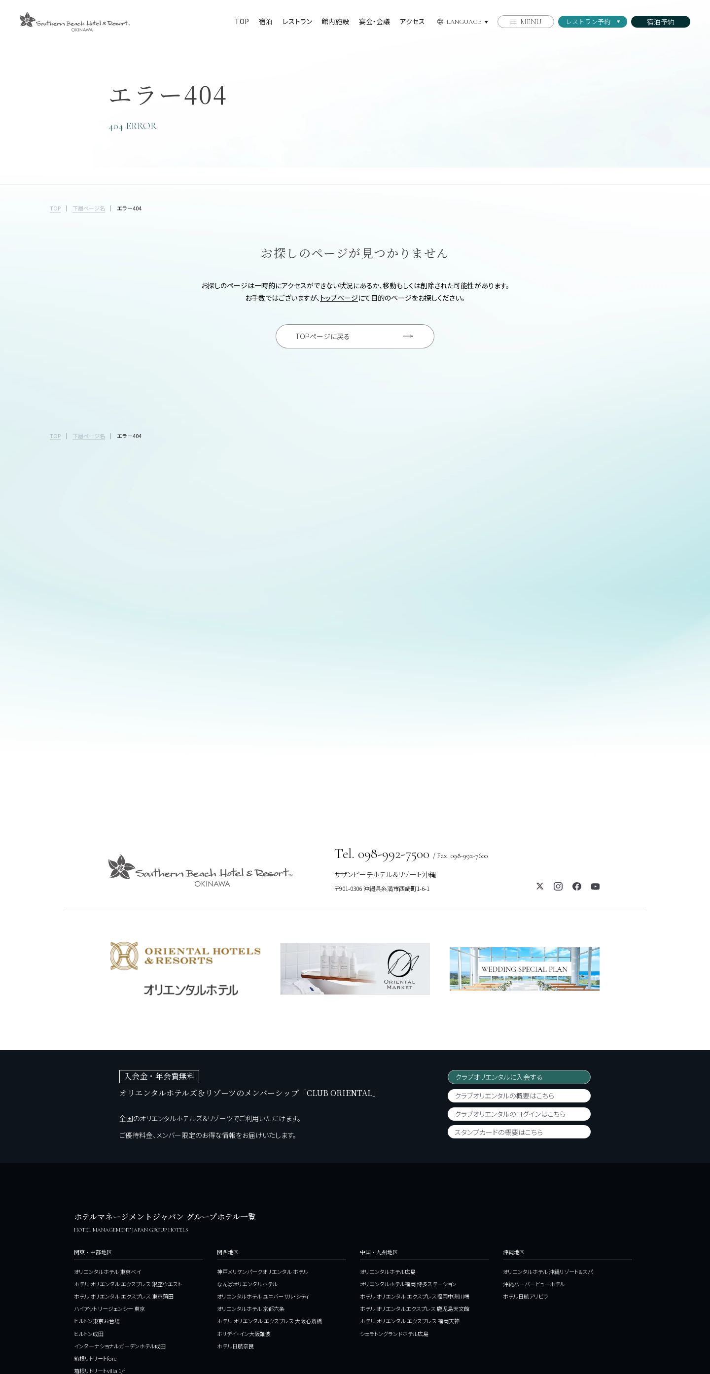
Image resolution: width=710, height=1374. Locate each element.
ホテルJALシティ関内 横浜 (104, 1279)
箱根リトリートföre (95, 1255)
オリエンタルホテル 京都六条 (250, 1205)
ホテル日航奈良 (235, 1242)
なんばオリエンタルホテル (247, 1180)
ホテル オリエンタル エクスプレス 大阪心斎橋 (269, 1217)
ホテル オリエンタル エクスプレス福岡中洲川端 (414, 1193)
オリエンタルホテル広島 (388, 1168)
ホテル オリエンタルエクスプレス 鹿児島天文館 (414, 1205)
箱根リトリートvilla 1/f (99, 1267)
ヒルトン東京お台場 (97, 1217)
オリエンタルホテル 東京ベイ (107, 1168)
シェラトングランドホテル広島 (394, 1230)
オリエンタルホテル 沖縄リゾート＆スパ (548, 1168)
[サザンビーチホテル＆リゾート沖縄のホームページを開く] (75, 18)
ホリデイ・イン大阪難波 (244, 1230)
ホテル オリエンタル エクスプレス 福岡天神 (410, 1217)
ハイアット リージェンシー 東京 (109, 1205)
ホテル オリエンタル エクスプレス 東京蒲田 (124, 1193)
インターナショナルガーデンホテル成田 (120, 1242)
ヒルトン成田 (89, 1230)
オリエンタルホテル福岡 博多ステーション (408, 1180)
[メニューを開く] (525, 21)
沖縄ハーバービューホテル (534, 1180)
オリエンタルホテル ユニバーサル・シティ (263, 1193)
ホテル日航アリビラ (525, 1193)
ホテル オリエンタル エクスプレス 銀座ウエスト (128, 1180)
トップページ (339, 298)
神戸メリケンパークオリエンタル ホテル (262, 1168)
